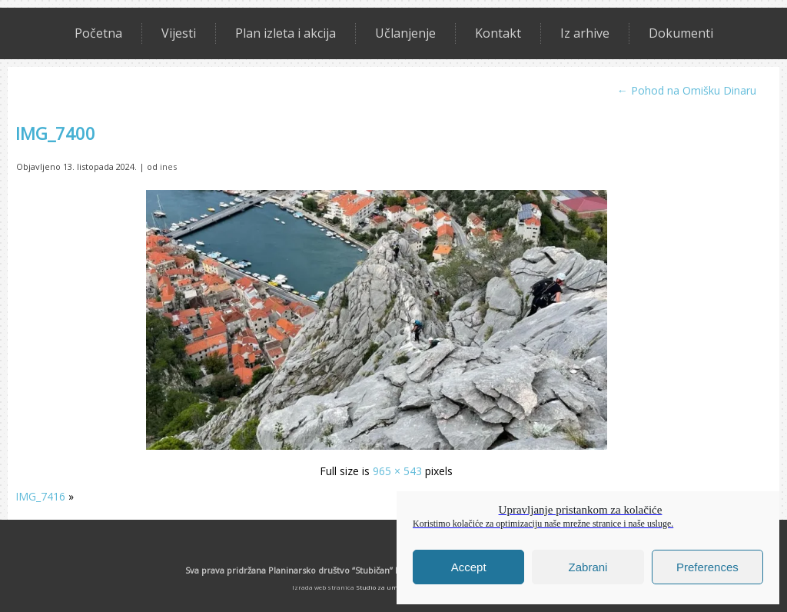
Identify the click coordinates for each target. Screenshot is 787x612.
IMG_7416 (40, 496)
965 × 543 (397, 471)
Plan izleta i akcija (285, 33)
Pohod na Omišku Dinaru (686, 90)
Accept (468, 567)
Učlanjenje (405, 33)
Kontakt (498, 33)
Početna (98, 33)
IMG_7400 (55, 133)
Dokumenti (681, 33)
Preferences (707, 567)
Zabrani (588, 567)
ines (168, 166)
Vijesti (178, 33)
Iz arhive (584, 33)
